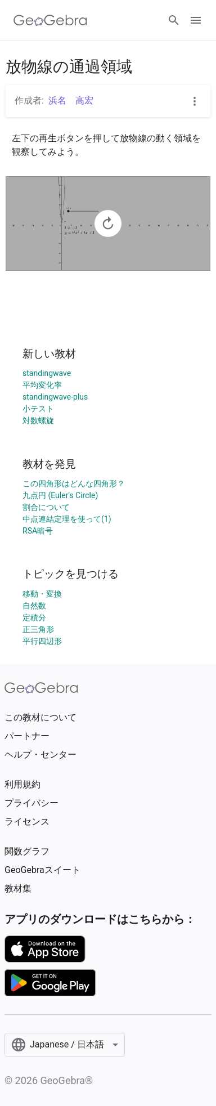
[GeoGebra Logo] (50, 20)
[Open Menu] (195, 20)
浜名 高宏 (70, 100)
